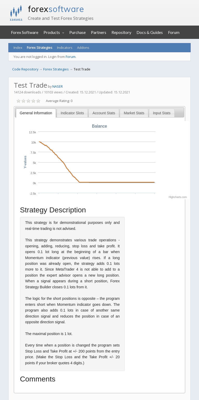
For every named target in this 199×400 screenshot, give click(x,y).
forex (56, 9)
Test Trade (82, 69)
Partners (98, 32)
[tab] (36, 113)
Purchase (77, 32)
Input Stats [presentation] (161, 113)
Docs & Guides (149, 32)
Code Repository (25, 69)
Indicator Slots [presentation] (72, 113)
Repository (121, 32)
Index (18, 47)
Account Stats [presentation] (103, 113)
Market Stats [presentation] (134, 113)
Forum (173, 32)
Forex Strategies (39, 47)
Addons (83, 47)
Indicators (64, 47)
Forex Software (24, 32)
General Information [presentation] (36, 113)
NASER (57, 86)
